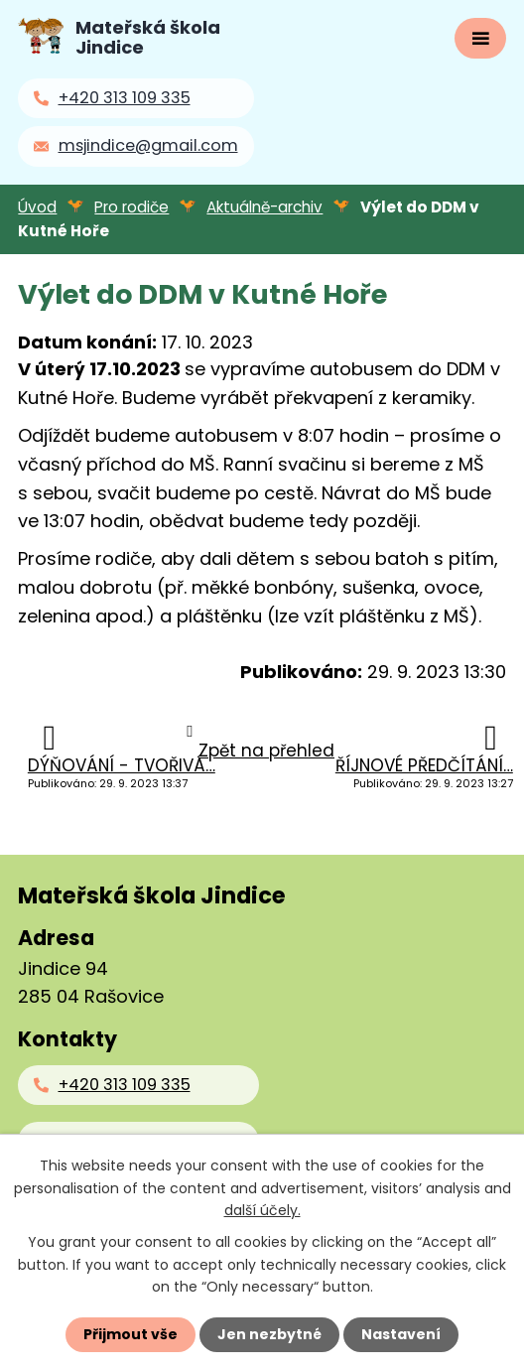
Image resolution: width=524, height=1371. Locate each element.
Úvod (37, 207)
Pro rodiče (131, 207)
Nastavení (401, 1334)
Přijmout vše (130, 1334)
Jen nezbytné (269, 1334)
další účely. (262, 1210)
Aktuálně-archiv (264, 207)
